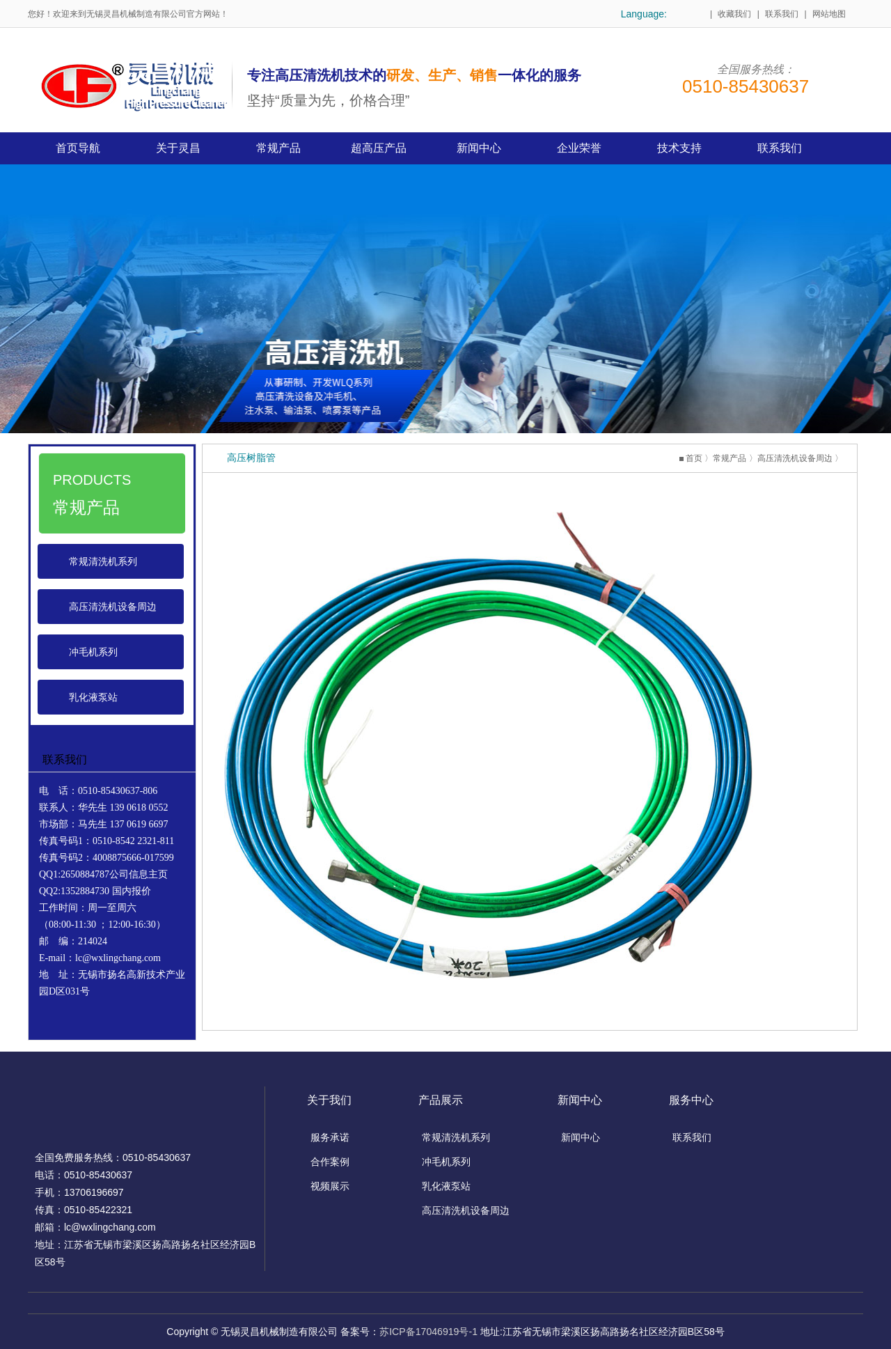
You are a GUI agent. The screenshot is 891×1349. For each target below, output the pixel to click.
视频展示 (329, 1186)
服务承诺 (329, 1137)
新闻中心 (580, 1137)
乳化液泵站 (93, 697)
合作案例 (329, 1161)
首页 (694, 458)
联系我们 (781, 14)
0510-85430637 (745, 86)
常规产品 (729, 458)
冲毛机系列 (93, 651)
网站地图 (829, 14)
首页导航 (78, 148)
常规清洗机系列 (103, 561)
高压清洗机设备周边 (113, 606)
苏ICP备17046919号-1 (429, 1331)
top (872, 1307)
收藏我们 (734, 14)
